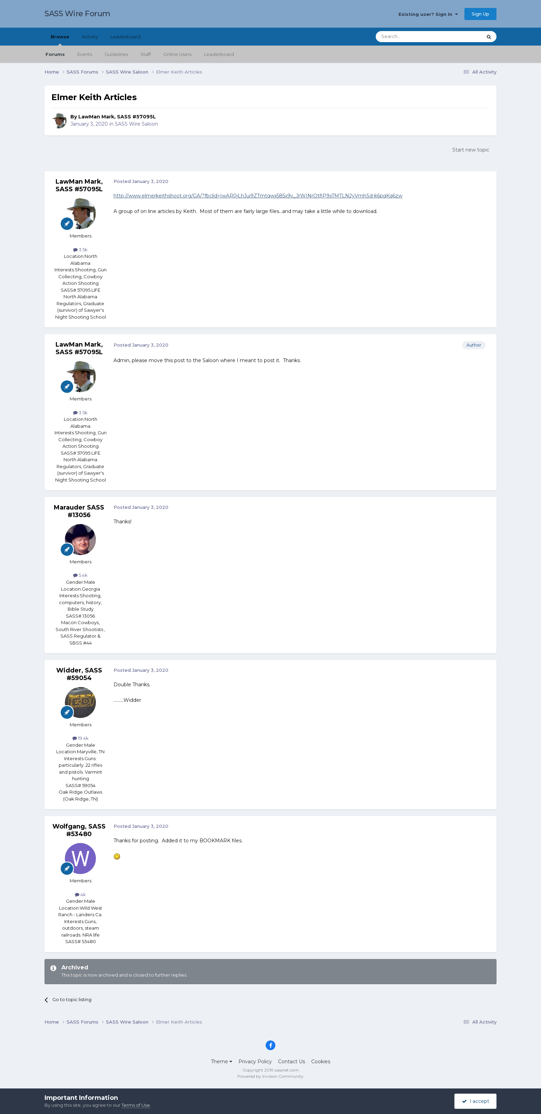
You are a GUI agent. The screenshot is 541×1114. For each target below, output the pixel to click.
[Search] (412, 36)
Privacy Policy (255, 1061)
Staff (145, 54)
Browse (60, 40)
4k (80, 894)
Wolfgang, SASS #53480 (79, 830)
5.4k (80, 575)
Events (84, 54)
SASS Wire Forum (77, 13)
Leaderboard (219, 54)
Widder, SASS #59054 (79, 674)
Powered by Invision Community (270, 1076)
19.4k (80, 738)
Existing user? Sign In (428, 14)
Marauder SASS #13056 (79, 511)
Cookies (320, 1061)
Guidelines (116, 54)
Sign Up (480, 14)
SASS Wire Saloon (136, 124)
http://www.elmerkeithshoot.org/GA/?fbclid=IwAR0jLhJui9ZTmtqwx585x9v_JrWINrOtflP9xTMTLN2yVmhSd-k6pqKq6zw (258, 196)
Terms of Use (135, 1105)
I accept (475, 1101)
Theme (221, 1061)
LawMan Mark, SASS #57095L (117, 117)
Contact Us (291, 1061)
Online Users (177, 54)
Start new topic (470, 150)
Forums (55, 54)
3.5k (80, 249)
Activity (90, 36)
